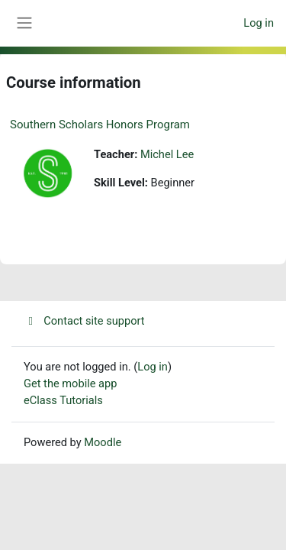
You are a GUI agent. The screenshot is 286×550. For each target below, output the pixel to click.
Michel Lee (167, 154)
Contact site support (84, 321)
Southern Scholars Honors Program (100, 124)
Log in (258, 23)
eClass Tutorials (63, 400)
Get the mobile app (70, 383)
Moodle (102, 442)
